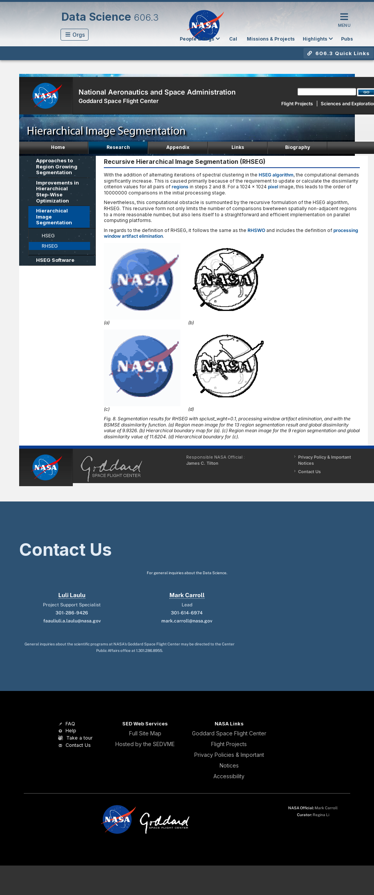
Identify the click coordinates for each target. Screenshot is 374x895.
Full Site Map (145, 733)
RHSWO (256, 230)
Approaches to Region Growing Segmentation (56, 166)
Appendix (177, 147)
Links (237, 147)
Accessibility (228, 776)
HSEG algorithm (276, 175)
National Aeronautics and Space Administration (157, 92)
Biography (297, 147)
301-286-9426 (72, 613)
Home (58, 147)
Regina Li (321, 814)
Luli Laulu (71, 595)
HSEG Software (55, 260)
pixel (273, 186)
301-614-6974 (187, 613)
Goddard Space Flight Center (119, 101)
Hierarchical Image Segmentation (54, 216)
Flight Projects (297, 103)
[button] (75, 35)
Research (118, 147)
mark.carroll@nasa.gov (186, 621)
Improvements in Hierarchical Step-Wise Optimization (57, 192)
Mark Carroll (187, 595)
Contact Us (309, 471)
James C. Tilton (202, 463)
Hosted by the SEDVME (145, 744)
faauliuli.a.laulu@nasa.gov (72, 621)
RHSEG (50, 246)
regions (180, 186)
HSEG (48, 235)
